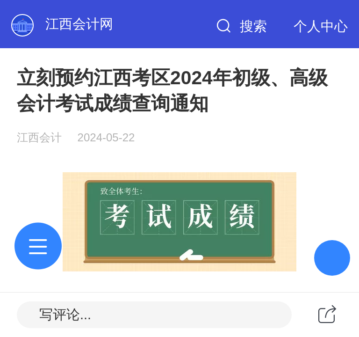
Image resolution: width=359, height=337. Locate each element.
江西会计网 (79, 23)
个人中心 (321, 26)
